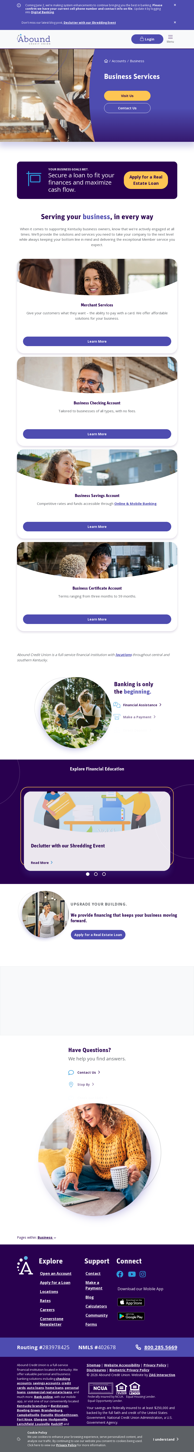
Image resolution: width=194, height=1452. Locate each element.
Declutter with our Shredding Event (90, 23)
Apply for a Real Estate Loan (145, 180)
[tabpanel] (97, 445)
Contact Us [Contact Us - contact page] (86, 1077)
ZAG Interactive (162, 1375)
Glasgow (40, 1419)
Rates (45, 1300)
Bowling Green (28, 1410)
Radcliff (57, 1424)
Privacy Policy (66, 1445)
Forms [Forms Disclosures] (91, 1324)
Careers (47, 1309)
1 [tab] (87, 874)
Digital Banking (42, 12)
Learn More (113, 341)
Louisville (42, 1424)
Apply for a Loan (55, 1282)
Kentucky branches (32, 1406)
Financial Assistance (140, 709)
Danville (47, 1415)
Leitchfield (25, 1424)
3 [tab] (104, 874)
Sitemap (94, 1365)
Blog (89, 1297)
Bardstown (59, 1406)
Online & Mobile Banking (135, 503)
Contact (93, 1273)
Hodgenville (58, 1419)
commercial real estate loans (49, 1392)
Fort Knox (24, 1419)
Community (96, 1315)
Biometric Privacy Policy (129, 1370)
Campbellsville (28, 1415)
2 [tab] (96, 874)
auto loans (35, 1388)
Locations (49, 1291)
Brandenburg (51, 1410)
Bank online (43, 1397)
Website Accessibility (122, 1365)
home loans (54, 1388)
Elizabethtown (66, 1415)
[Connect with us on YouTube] (131, 1275)
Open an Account (56, 1273)
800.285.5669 (156, 1347)
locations (123, 654)
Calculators (96, 1306)
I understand (163, 1439)
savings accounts (46, 1383)
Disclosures (96, 1370)
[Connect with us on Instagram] (143, 1275)
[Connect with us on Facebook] (119, 1275)
